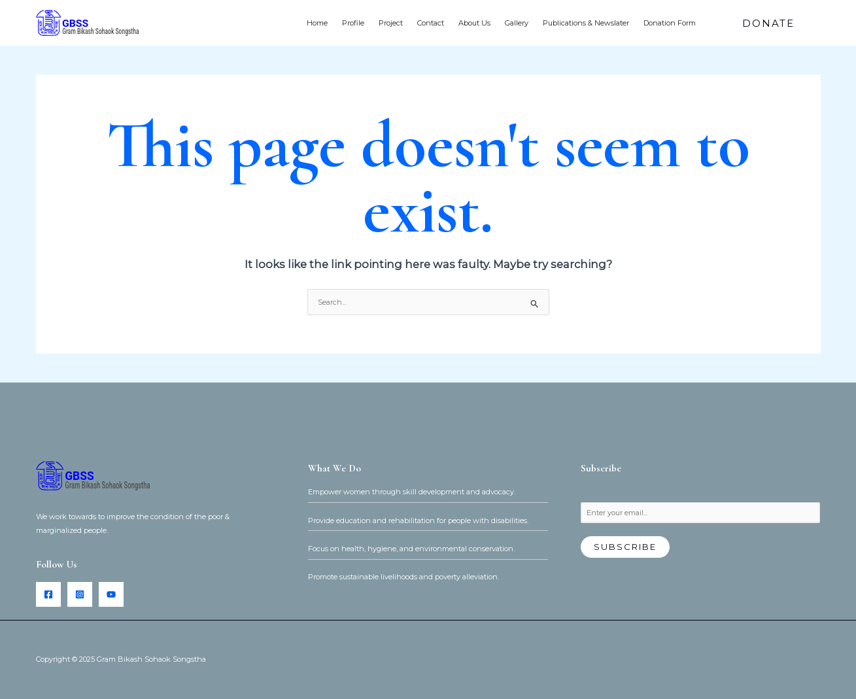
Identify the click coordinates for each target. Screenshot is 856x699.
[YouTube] (111, 594)
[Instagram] (79, 594)
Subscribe (625, 546)
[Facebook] (48, 594)
